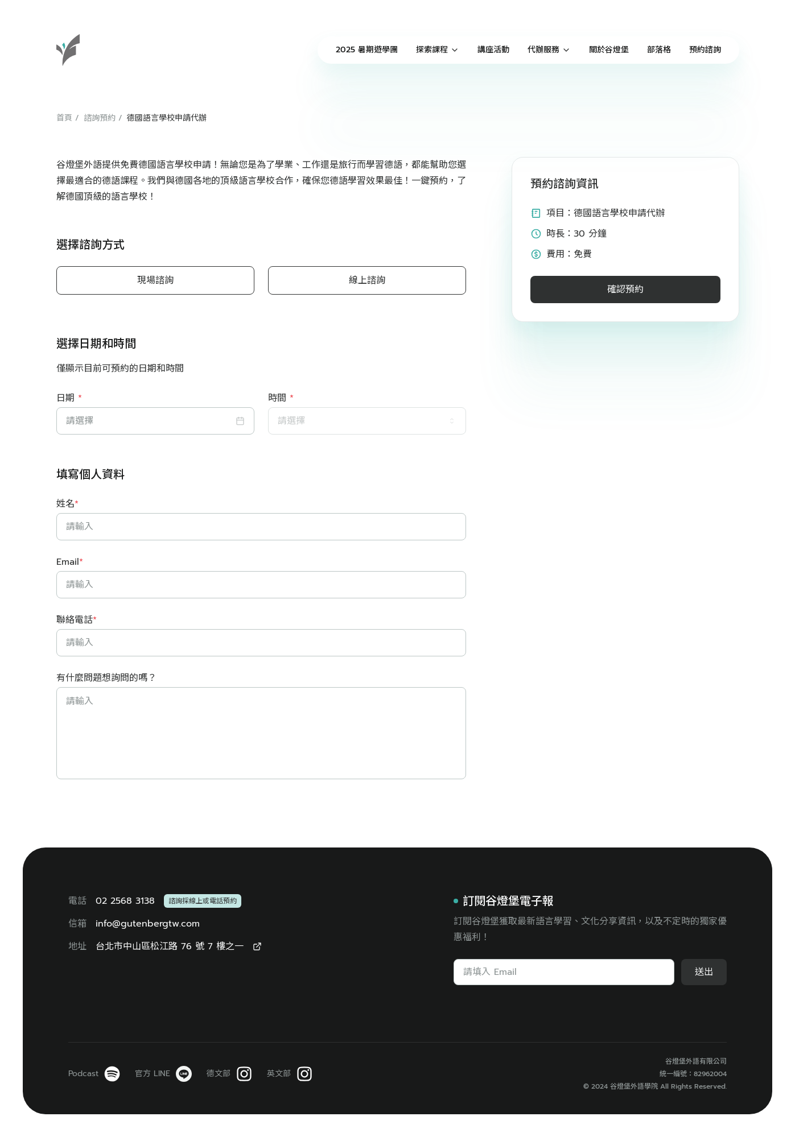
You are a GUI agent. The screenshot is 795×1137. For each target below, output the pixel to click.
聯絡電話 (76, 620)
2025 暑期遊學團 (367, 50)
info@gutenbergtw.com (148, 924)
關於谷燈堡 (609, 50)
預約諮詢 (705, 50)
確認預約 (625, 289)
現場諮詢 (155, 280)
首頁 (64, 118)
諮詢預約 (100, 118)
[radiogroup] (261, 280)
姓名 (67, 504)
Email (69, 562)
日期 (69, 398)
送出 (704, 972)
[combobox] (367, 421)
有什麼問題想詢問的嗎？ (106, 678)
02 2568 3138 (125, 901)
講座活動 (493, 50)
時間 (281, 398)
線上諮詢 (367, 280)
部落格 (659, 50)
